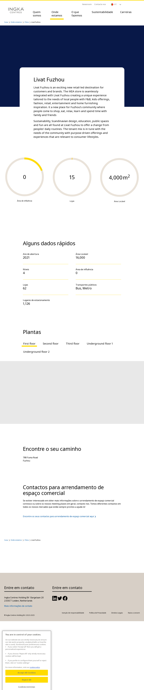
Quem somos (37, 13)
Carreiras (126, 12)
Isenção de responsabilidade (73, 613)
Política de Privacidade (97, 613)
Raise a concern (134, 613)
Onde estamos (57, 13)
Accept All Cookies (27, 686)
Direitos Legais (117, 613)
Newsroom (87, 4)
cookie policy (35, 680)
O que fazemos (76, 13)
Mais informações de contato (18, 605)
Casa (6, 22)
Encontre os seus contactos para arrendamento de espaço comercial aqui (60, 516)
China (26, 22)
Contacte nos (100, 4)
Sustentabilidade (102, 12)
